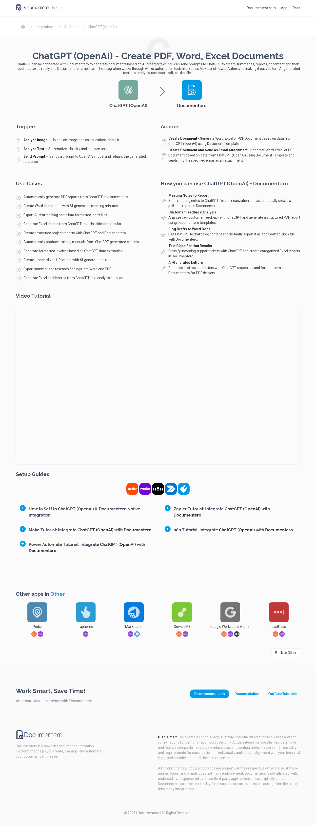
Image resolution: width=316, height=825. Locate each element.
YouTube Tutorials (282, 694)
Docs (296, 8)
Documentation (247, 694)
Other (57, 594)
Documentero (148, 813)
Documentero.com (261, 8)
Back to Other (285, 653)
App (284, 8)
